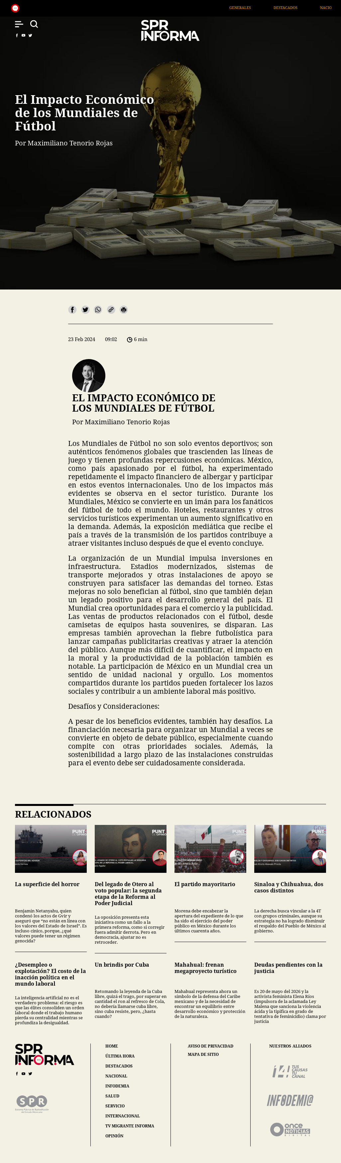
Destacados (298, 7)
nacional (116, 1076)
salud (112, 1096)
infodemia (117, 1086)
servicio (115, 1106)
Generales (253, 7)
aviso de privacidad (210, 1046)
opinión (114, 1136)
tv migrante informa (129, 1126)
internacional (122, 1116)
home (111, 1046)
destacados (119, 1066)
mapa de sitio (203, 1054)
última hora (120, 1056)
